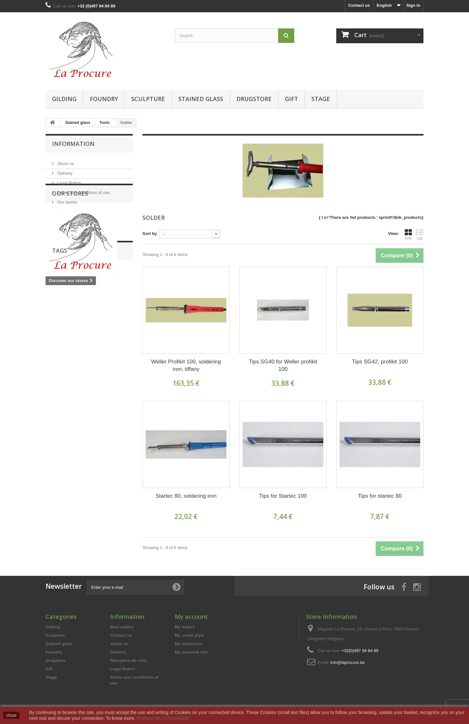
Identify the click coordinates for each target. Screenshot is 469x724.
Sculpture (148, 99)
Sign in (413, 5)
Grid (408, 234)
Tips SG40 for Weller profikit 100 (283, 365)
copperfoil (80, 364)
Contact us (359, 5)
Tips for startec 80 (379, 496)
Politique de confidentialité (163, 718)
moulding (84, 374)
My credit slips (189, 635)
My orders (185, 627)
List (419, 234)
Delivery (64, 170)
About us (65, 160)
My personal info (191, 652)
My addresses (189, 643)
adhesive (110, 374)
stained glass (62, 354)
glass (88, 354)
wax (102, 364)
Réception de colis (128, 660)
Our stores (66, 199)
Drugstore (254, 99)
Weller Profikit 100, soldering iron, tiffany (186, 365)
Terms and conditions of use (82, 190)
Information (73, 144)
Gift (291, 99)
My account (191, 616)
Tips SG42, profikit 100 (380, 362)
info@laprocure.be (347, 662)
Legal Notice (68, 180)
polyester (58, 374)
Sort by (149, 233)
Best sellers (122, 627)
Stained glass (200, 99)
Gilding (64, 99)
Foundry (104, 99)
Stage (320, 99)
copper (56, 364)
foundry (56, 383)
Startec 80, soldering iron (185, 496)
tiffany (107, 354)
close (11, 715)
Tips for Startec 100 (283, 496)
